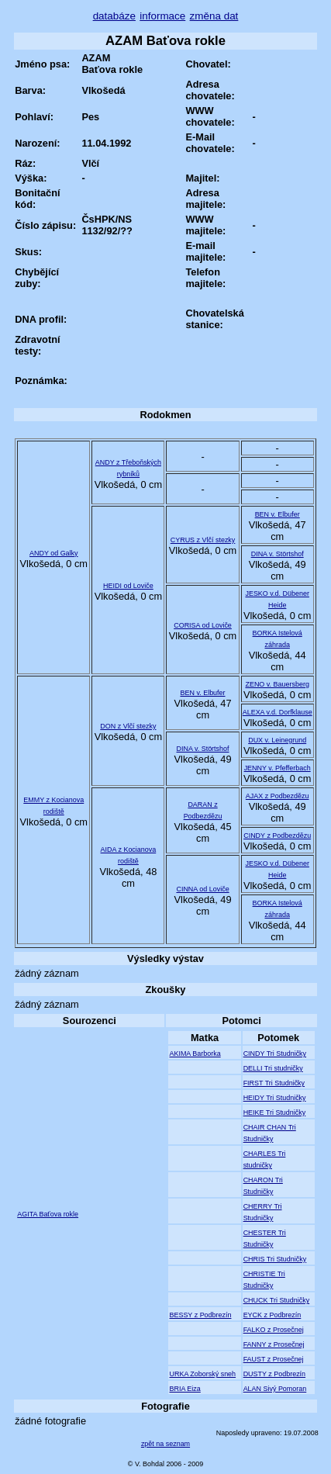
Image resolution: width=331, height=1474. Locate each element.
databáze (114, 16)
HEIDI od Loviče (128, 586)
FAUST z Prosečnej (273, 1359)
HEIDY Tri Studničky (274, 1098)
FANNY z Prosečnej (274, 1344)
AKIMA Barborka (194, 1053)
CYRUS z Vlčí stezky (203, 540)
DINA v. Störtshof (277, 554)
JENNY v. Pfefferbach (277, 768)
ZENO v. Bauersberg (277, 684)
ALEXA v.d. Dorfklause (277, 712)
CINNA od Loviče (202, 889)
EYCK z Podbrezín (272, 1315)
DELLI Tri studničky (273, 1068)
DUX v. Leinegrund (277, 740)
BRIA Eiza (184, 1389)
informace (162, 16)
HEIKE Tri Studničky (274, 1112)
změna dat (214, 16)
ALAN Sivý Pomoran (275, 1389)
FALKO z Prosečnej (273, 1330)
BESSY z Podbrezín (200, 1315)
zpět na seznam (165, 1444)
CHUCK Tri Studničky (276, 1300)
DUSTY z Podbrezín (274, 1374)
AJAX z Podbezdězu (277, 796)
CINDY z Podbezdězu (277, 835)
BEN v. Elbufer (277, 514)
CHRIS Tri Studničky (275, 1259)
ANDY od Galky (53, 553)
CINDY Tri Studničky (274, 1053)
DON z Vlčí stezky (128, 726)
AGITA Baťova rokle (47, 1214)
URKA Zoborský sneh (202, 1374)
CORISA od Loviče (203, 625)
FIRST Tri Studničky (274, 1083)
